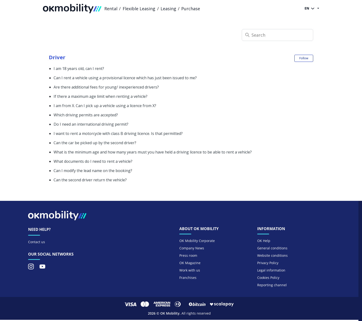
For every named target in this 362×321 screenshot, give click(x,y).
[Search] (277, 35)
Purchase (190, 8)
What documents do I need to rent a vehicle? (93, 161)
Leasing (168, 8)
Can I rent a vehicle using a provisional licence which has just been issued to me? (125, 77)
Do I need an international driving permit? (91, 124)
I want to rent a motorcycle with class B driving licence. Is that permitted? (118, 133)
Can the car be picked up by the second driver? (95, 142)
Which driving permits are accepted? (86, 115)
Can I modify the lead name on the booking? (93, 170)
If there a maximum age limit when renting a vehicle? (100, 96)
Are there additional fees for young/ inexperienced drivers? (106, 87)
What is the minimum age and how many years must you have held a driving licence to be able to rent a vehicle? (153, 152)
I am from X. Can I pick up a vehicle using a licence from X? (105, 105)
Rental (110, 8)
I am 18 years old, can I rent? (79, 68)
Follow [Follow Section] (303, 58)
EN (310, 8)
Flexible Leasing (139, 8)
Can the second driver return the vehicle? (90, 180)
